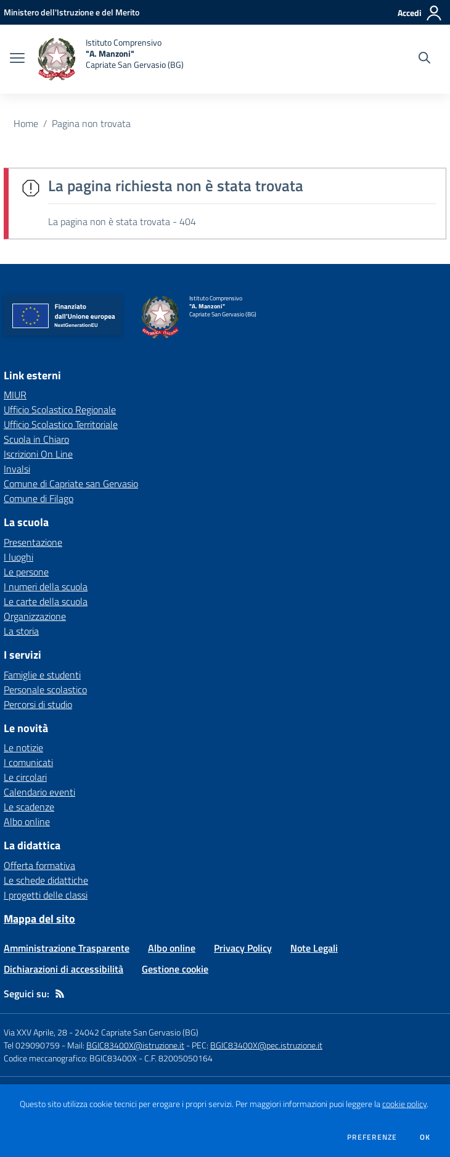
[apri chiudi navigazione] (17, 59)
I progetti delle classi (46, 894)
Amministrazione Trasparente (66, 948)
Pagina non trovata (91, 123)
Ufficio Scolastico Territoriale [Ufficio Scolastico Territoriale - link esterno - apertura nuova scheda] (61, 424)
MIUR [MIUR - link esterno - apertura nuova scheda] (15, 394)
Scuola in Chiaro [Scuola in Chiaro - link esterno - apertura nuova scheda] (36, 439)
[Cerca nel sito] (424, 59)
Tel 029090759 (32, 1045)
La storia (21, 631)
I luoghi (18, 557)
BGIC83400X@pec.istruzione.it (266, 1045)
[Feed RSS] (59, 993)
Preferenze (372, 1137)
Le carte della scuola (46, 601)
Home (26, 123)
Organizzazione (35, 616)
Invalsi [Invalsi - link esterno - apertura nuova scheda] (17, 468)
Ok (425, 1137)
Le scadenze (29, 806)
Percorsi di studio (38, 704)
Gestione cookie (175, 968)
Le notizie (23, 747)
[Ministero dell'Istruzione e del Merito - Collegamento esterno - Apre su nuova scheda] (71, 12)
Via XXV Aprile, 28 (35, 1032)
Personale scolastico (45, 689)
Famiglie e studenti (42, 674)
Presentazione (33, 542)
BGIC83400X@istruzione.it (135, 1045)
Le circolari (25, 777)
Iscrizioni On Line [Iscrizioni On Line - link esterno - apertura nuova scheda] (38, 454)
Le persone (26, 571)
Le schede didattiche (46, 880)
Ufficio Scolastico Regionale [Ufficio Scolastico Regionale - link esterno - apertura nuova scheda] (60, 409)
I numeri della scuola (46, 586)
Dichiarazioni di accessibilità (63, 968)
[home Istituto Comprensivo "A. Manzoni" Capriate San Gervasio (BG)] (110, 59)
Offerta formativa (39, 865)
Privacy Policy (243, 948)
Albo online (27, 821)
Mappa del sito (39, 918)
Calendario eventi (39, 791)
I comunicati (28, 762)
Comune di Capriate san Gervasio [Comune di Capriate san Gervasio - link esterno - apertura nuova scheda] (71, 483)
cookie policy (404, 1104)
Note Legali (314, 948)
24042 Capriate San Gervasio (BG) (136, 1032)
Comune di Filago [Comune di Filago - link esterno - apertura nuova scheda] (38, 498)
